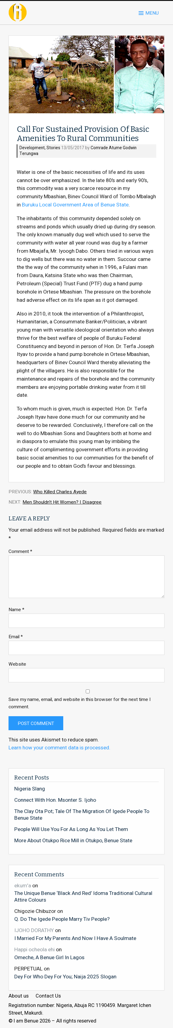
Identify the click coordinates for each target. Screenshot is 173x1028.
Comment (20, 551)
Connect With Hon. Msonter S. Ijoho (55, 800)
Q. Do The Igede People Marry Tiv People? (62, 919)
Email (16, 636)
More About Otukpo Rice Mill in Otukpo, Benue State (73, 840)
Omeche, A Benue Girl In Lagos (49, 957)
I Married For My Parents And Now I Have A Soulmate (75, 938)
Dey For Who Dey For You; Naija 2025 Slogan (65, 976)
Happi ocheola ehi (34, 949)
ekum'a (22, 885)
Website (17, 664)
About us (19, 996)
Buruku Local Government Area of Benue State (75, 205)
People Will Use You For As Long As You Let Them (71, 829)
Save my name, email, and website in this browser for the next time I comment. (80, 703)
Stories (53, 148)
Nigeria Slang (29, 789)
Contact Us (48, 996)
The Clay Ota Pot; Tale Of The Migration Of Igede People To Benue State (81, 814)
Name (16, 609)
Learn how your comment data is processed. (59, 748)
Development (32, 148)
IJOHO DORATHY (34, 930)
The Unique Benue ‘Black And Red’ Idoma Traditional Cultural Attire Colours (83, 896)
